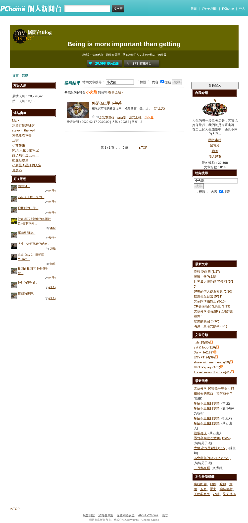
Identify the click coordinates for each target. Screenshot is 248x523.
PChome (228, 8)
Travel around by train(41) (212, 372)
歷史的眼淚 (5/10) (206, 321)
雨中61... (24, 186)
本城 (53, 227)
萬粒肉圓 (200, 484)
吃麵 (223, 484)
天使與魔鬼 (202, 494)
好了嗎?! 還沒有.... (25, 155)
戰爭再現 (200, 433)
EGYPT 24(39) (204, 357)
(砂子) (51, 190)
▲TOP (142, 147)
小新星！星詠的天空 (26, 165)
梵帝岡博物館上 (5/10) (210, 301)
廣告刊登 (89, 515)
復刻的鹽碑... (26, 293)
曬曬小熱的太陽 (205, 276)
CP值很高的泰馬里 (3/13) (212, 306)
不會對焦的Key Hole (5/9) (212, 458)
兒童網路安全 (126, 515)
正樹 (15, 140)
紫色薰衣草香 (22, 135)
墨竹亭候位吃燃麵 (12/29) (212, 438)
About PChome (148, 515)
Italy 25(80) (202, 342)
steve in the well (23, 130)
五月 (203, 489)
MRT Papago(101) (207, 367)
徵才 (165, 515)
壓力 (213, 489)
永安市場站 (106, 117)
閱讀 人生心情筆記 (25, 150)
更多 (17, 170)
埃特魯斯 (226, 489)
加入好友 (214, 156)
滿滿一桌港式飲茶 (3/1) (210, 326)
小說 (216, 494)
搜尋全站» (115, 92)
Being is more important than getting (124, 44)
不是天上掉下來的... (31, 197)
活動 (25, 76)
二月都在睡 (202, 468)
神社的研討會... (28, 282)
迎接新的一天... (28, 208)
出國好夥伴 (20, 160)
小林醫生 (18, 145)
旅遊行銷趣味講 (23, 125)
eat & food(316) (205, 347)
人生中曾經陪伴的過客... (34, 244)
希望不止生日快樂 (207, 403)
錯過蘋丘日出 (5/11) (208, 296)
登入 (242, 8)
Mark (15, 120)
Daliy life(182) (203, 352)
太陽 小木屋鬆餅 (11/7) (210, 448)
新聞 (194, 8)
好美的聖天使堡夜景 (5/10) (213, 291)
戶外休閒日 (209, 8)
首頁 (15, 76)
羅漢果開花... (26, 233)
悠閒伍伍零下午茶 (107, 103)
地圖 (215, 151)
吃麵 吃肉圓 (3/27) (207, 271)
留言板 (215, 145)
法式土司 (135, 117)
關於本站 (214, 140)
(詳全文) (159, 108)
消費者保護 (105, 515)
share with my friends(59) (212, 362)
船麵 (213, 484)
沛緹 (53, 248)
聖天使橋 (229, 494)
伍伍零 (121, 117)
